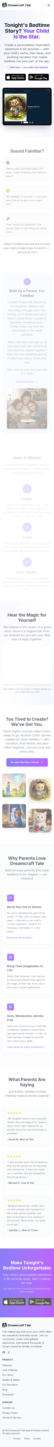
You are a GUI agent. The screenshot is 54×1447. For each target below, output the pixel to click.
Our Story (7, 1374)
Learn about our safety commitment (26, 1048)
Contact (37, 1438)
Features (7, 1365)
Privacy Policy (10, 1412)
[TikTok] (8, 1352)
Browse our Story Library (21, 939)
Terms (27, 1438)
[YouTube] (3, 1352)
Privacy (16, 1438)
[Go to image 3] (30, 122)
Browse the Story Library (27, 763)
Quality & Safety (11, 1379)
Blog (4, 1389)
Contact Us (8, 1407)
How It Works (9, 1370)
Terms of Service (11, 1417)
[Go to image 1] (21, 122)
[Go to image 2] (25, 122)
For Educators (10, 1384)
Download (7, 1394)
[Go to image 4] (32, 122)
